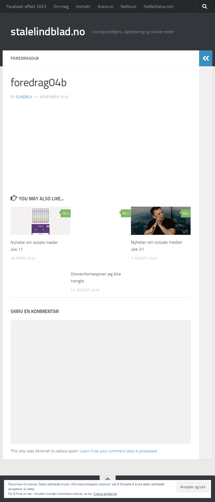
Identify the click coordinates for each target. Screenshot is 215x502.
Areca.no (105, 6)
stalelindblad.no (48, 31)
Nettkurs (128, 6)
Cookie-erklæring (105, 494)
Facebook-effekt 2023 (26, 6)
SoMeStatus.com (159, 6)
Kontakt (83, 6)
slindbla (24, 96)
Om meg (61, 6)
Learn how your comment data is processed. (118, 450)
